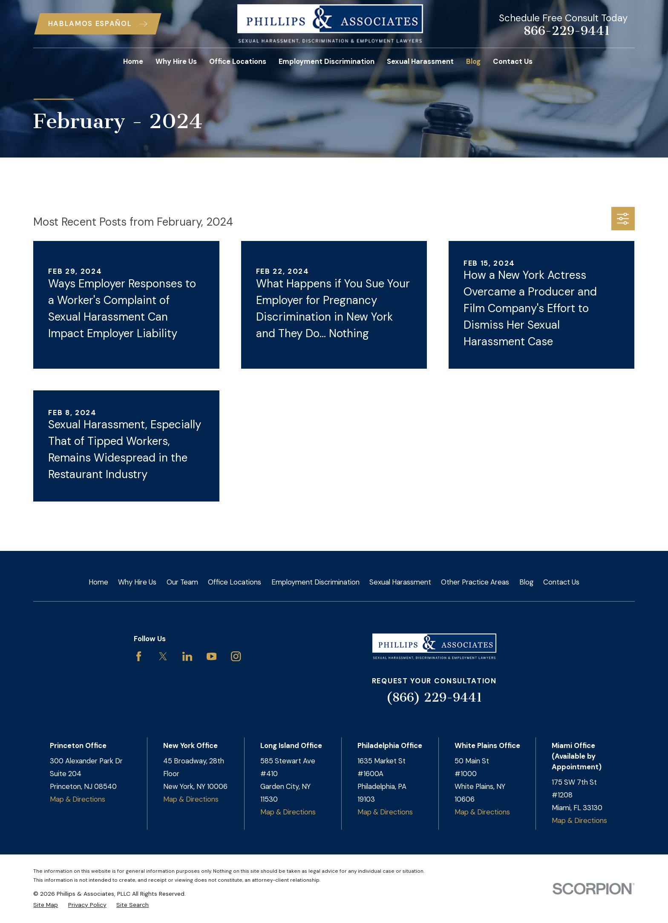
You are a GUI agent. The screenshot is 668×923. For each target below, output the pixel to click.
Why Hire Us (137, 582)
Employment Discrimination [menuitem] (326, 61)
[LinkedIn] (187, 656)
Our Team (182, 582)
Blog (526, 582)
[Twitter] (163, 656)
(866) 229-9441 (434, 697)
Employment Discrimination (315, 582)
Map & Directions (77, 799)
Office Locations (234, 582)
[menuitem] (45, 905)
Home (98, 582)
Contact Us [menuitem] (513, 61)
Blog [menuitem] (473, 61)
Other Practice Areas (475, 582)
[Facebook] (139, 656)
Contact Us (561, 582)
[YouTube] (211, 656)
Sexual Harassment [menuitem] (420, 61)
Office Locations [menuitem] (237, 61)
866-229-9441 (566, 31)
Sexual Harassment (400, 582)
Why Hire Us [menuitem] (176, 61)
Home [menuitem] (133, 61)
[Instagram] (236, 656)
